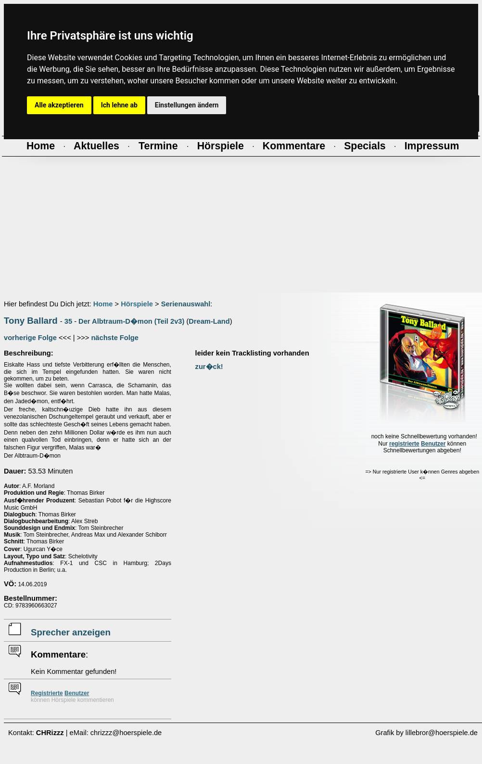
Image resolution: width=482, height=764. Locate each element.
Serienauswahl (186, 304)
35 (68, 321)
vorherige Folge (30, 338)
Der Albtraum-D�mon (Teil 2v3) (131, 321)
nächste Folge (115, 338)
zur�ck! (209, 366)
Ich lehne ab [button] (119, 105)
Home (103, 304)
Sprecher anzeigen (71, 632)
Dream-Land (209, 321)
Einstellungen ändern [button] (187, 105)
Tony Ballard (31, 321)
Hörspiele (137, 304)
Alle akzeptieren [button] (59, 105)
